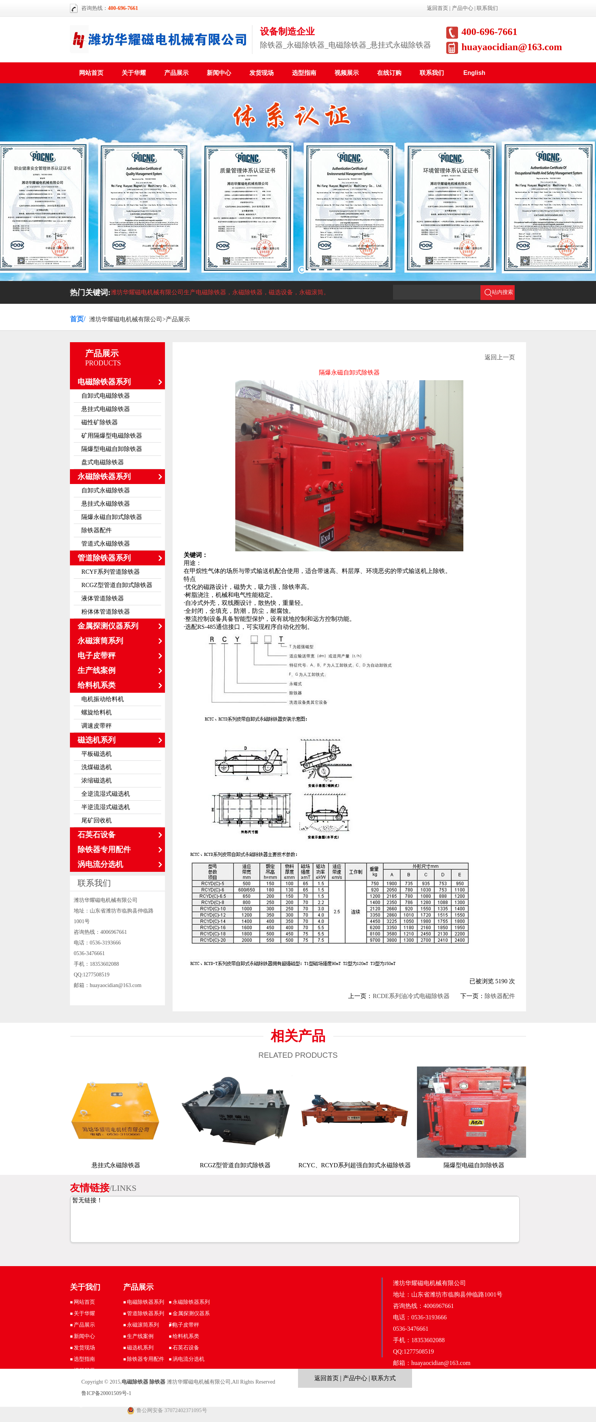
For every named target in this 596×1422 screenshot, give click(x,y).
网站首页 (91, 73)
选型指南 (304, 73)
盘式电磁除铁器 (102, 462)
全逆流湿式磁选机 (105, 793)
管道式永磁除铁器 (105, 543)
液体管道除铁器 (102, 598)
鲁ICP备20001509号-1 (106, 1393)
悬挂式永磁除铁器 (105, 503)
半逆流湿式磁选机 (105, 807)
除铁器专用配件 (104, 849)
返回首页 (437, 8)
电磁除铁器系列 (104, 382)
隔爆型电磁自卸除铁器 (111, 449)
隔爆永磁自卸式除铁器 (111, 517)
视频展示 (346, 73)
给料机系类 (97, 685)
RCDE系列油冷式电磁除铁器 (411, 996)
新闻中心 (219, 73)
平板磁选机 (96, 754)
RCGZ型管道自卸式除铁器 (116, 585)
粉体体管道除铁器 (105, 611)
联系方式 (383, 1378)
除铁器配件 (96, 530)
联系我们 (487, 8)
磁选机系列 (97, 740)
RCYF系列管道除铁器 (110, 571)
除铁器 (157, 1382)
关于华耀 (134, 73)
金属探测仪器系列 (108, 626)
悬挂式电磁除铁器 (105, 409)
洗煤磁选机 (96, 767)
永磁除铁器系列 (104, 476)
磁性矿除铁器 (99, 422)
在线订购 (389, 73)
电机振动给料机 (102, 699)
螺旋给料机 (96, 712)
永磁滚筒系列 (100, 640)
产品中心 (462, 8)
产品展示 (176, 73)
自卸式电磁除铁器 (105, 395)
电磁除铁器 (135, 1382)
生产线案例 (97, 670)
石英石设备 (97, 834)
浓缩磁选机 (96, 780)
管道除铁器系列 (104, 558)
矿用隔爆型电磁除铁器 (111, 435)
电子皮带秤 (97, 655)
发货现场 (261, 73)
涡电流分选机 (100, 864)
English (474, 73)
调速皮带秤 (96, 725)
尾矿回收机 (96, 820)
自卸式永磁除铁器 (105, 490)
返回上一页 (500, 357)
